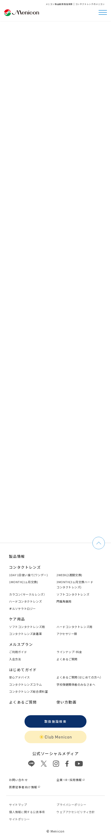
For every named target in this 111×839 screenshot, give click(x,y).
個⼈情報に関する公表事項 (27, 812)
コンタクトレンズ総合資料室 (28, 691)
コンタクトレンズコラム (25, 684)
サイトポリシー (19, 819)
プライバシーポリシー (71, 804)
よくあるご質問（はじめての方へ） (79, 677)
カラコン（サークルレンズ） (27, 594)
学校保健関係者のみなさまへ (76, 684)
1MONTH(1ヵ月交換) (23, 582)
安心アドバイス (19, 677)
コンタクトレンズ (25, 567)
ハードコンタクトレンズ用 (74, 627)
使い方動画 (66, 702)
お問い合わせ (18, 780)
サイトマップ (18, 804)
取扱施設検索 (55, 721)
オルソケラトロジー (22, 608)
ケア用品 (17, 618)
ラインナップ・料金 (69, 652)
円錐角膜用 (64, 601)
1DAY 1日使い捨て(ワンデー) (28, 575)
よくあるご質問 (67, 659)
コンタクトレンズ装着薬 (25, 634)
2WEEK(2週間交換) (69, 575)
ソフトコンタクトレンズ (73, 594)
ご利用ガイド (18, 652)
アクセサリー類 (67, 634)
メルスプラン (21, 644)
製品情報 (17, 556)
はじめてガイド (23, 669)
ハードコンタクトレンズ (25, 601)
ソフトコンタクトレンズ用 (27, 627)
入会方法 (15, 659)
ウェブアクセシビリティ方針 (76, 812)
